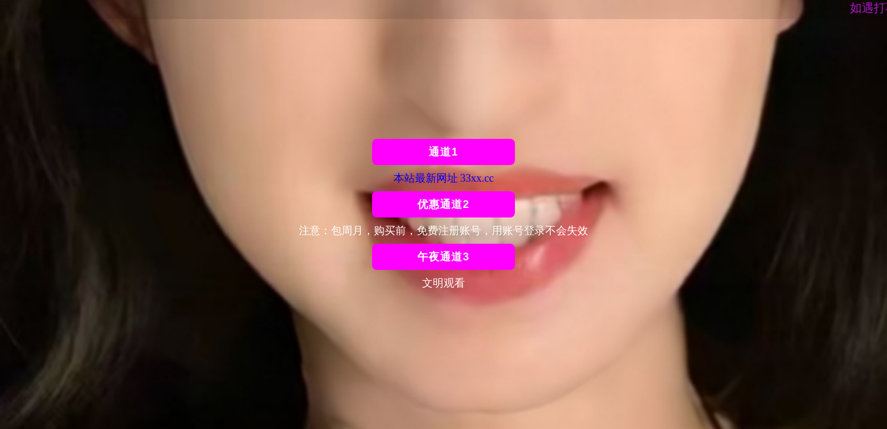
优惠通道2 (443, 204)
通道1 (443, 152)
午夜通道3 (443, 257)
